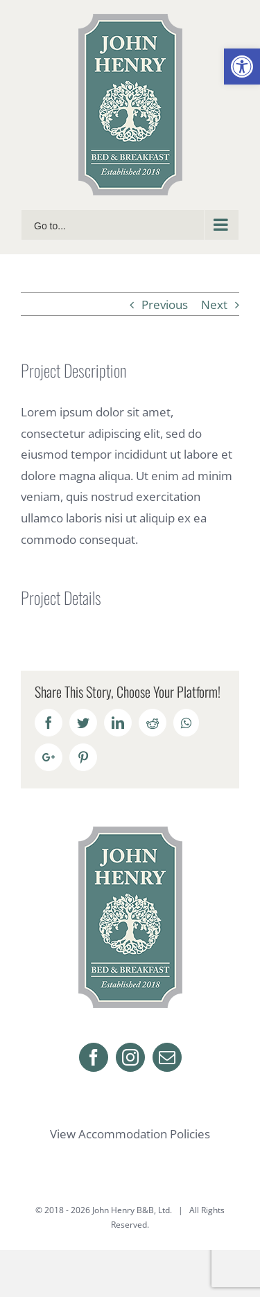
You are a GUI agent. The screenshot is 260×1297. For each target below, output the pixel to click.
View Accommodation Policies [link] (130, 1134)
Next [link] (214, 304)
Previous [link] (164, 304)
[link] (242, 66)
